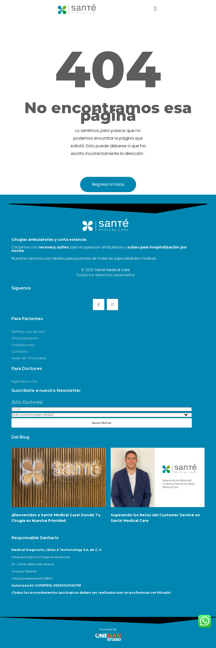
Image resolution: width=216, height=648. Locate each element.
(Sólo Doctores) (27, 402)
